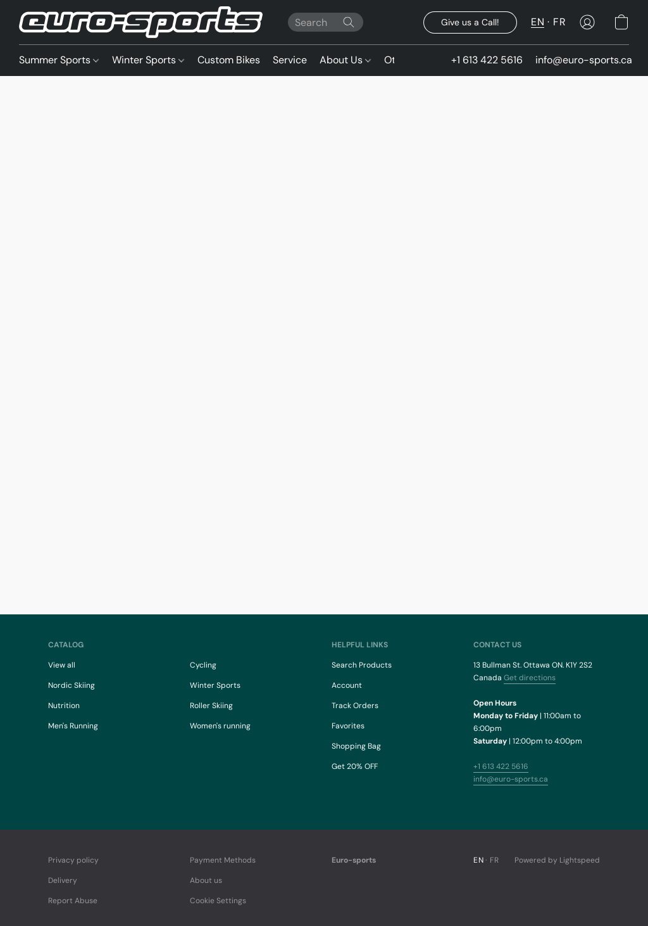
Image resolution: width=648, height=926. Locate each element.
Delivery (62, 880)
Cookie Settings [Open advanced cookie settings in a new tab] (218, 901)
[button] (141, 22)
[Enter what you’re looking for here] (325, 22)
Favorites (348, 726)
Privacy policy (73, 860)
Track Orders (355, 706)
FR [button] (559, 22)
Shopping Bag (356, 746)
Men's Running (73, 726)
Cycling (203, 665)
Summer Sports (59, 60)
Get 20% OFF (355, 766)
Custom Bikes (228, 60)
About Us (345, 60)
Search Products (362, 665)
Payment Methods (223, 860)
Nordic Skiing (71, 685)
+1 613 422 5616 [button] (487, 60)
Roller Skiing (211, 706)
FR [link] (494, 860)
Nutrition (64, 706)
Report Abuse (72, 901)
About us (206, 880)
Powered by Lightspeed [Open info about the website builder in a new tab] (557, 860)
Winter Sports (148, 60)
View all (61, 665)
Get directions (530, 678)
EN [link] (478, 860)
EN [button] (537, 22)
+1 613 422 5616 (500, 766)
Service (290, 60)
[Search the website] (348, 22)
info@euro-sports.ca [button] (583, 60)
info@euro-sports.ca (510, 779)
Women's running (220, 726)
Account (347, 685)
